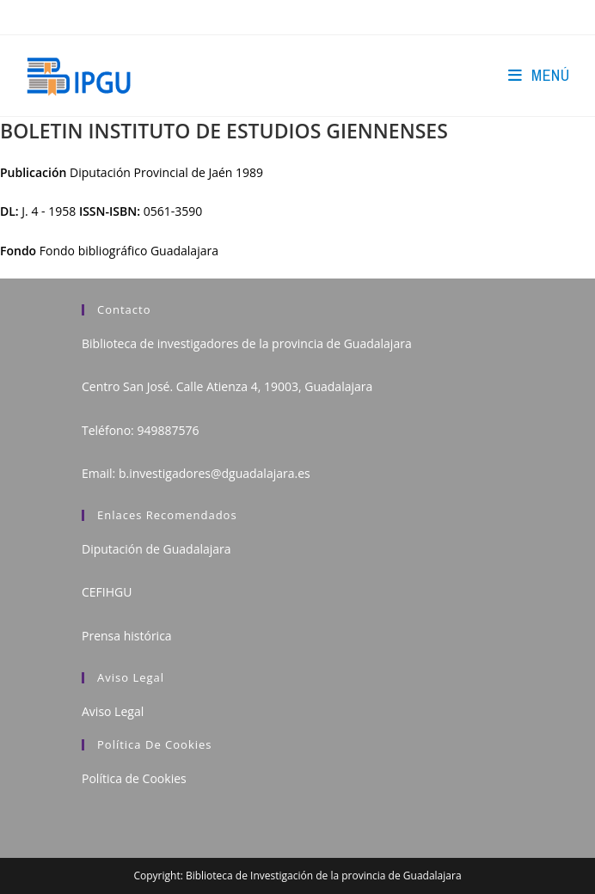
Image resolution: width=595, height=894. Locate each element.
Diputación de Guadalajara (156, 549)
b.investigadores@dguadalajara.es (214, 473)
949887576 (168, 430)
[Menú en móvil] (538, 75)
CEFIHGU (107, 592)
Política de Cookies (134, 778)
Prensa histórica (127, 636)
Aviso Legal (113, 711)
